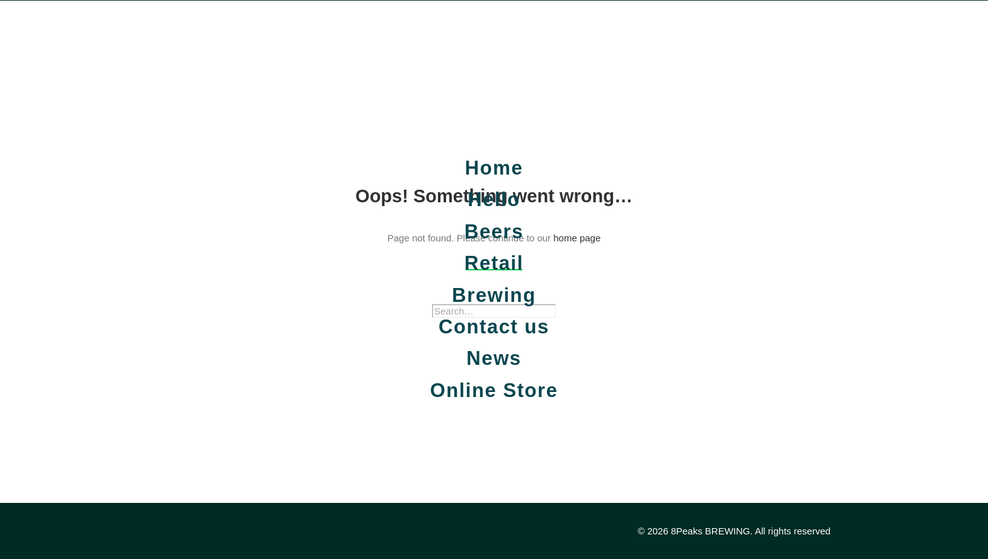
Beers (494, 232)
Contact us (494, 327)
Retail (494, 263)
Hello (494, 199)
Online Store (494, 390)
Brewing (494, 295)
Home (494, 168)
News (493, 358)
